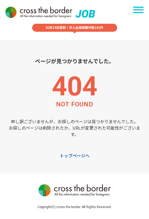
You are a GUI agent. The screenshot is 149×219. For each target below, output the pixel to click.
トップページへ (75, 155)
